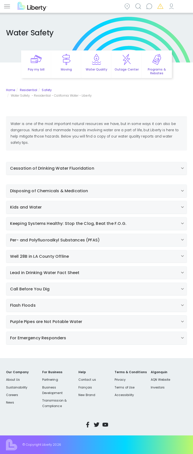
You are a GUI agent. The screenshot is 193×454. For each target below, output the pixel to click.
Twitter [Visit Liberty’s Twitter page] (96, 424)
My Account (172, 6)
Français (85, 387)
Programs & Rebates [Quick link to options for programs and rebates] (157, 71)
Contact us (150, 6)
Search (138, 6)
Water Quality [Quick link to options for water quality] (96, 69)
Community (127, 6)
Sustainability (16, 387)
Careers (12, 395)
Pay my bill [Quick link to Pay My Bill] (36, 69)
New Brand (86, 395)
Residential (28, 90)
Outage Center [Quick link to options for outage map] (126, 69)
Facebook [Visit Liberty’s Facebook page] (87, 424)
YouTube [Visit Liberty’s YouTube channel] (105, 424)
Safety (47, 90)
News (10, 402)
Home (10, 90)
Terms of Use (125, 387)
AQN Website (160, 379)
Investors (158, 387)
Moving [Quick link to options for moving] (66, 69)
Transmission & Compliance (54, 403)
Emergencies (161, 6)
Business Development (52, 390)
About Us (13, 379)
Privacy (120, 379)
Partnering (50, 379)
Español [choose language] (183, 6)
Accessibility (124, 395)
